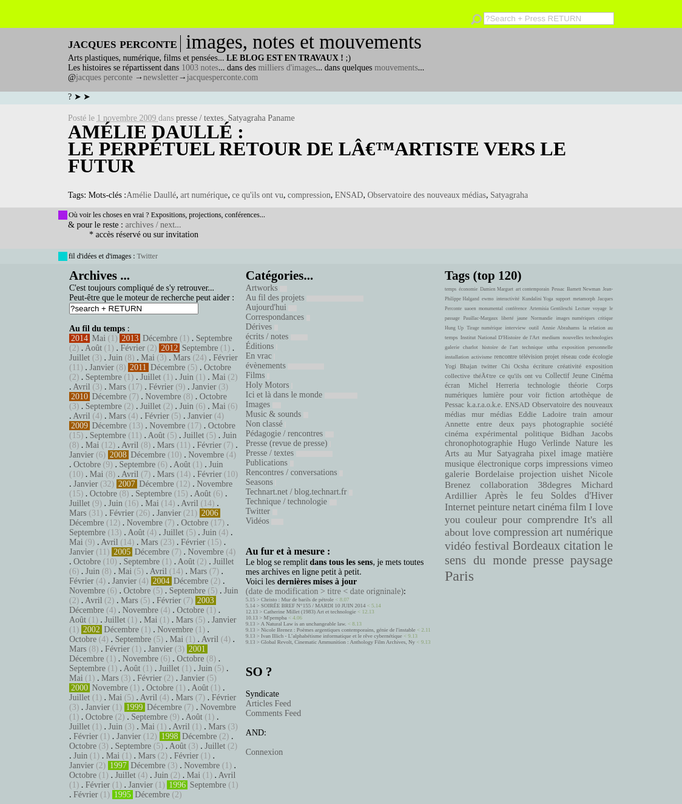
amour (603, 414)
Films (257, 375)
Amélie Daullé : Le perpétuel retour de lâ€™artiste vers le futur (317, 149)
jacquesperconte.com (222, 77)
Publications (270, 462)
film (577, 507)
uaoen (470, 308)
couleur (481, 519)
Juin (116, 357)
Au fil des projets (304, 297)
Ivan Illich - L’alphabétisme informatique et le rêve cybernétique (331, 636)
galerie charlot (461, 347)
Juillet (79, 357)
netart (523, 507)
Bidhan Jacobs (587, 433)
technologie (543, 385)
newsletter (160, 77)
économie (468, 289)
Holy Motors (269, 385)
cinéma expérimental (481, 433)
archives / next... (153, 224)
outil (534, 328)
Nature (586, 443)
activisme (481, 357)
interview (515, 328)
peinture (494, 507)
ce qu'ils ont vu (257, 195)
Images (263, 404)
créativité (569, 366)
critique (605, 318)
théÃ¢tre (484, 375)
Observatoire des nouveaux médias (426, 195)
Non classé (266, 423)
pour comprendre (540, 519)
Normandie (542, 318)
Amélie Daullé (151, 195)
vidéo (458, 545)
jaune (522, 318)
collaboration (504, 485)
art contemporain (532, 289)
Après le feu (514, 495)
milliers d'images (287, 67)
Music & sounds (277, 414)
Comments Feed (273, 713)
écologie (602, 356)
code (584, 356)
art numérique (204, 195)
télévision (531, 356)
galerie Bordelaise (479, 474)
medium (550, 337)
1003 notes (199, 67)
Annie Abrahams (560, 328)
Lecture (582, 308)
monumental (491, 308)
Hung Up (454, 328)
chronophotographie (479, 443)
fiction (555, 395)
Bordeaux (537, 545)
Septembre (214, 338)
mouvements (396, 67)
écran (452, 385)
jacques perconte (104, 77)
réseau (568, 356)
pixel (547, 453)
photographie (563, 424)
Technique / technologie (291, 501)
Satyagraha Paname (261, 118)
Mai (99, 338)
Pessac (558, 289)
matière (600, 453)
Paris (459, 576)
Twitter (147, 256)
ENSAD (349, 195)
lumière (493, 395)
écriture (543, 366)
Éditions (261, 346)
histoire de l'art (500, 347)
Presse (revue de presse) (288, 443)
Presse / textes (289, 453)
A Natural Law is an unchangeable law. (303, 624)
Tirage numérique (484, 328)
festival (491, 545)
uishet (572, 474)
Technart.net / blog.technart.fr (299, 491)
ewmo (488, 299)
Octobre (217, 367)
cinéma (552, 507)
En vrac (260, 355)
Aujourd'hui (271, 307)
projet (552, 356)
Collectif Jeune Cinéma (579, 375)
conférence (516, 308)
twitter (489, 366)
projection (537, 474)
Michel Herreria (493, 385)
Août (93, 348)
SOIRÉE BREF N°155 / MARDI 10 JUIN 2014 (313, 606)
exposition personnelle (587, 347)
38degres (555, 484)
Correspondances (278, 317)
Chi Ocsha (514, 366)
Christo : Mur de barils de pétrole (297, 599)
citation (582, 545)
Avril (81, 386)
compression (309, 195)
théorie (578, 385)
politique (539, 433)
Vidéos (264, 520)
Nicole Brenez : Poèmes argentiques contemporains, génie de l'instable (338, 630)
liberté (507, 318)
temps (450, 289)
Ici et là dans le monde (301, 394)
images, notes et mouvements (304, 42)
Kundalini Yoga (537, 299)
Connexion (264, 752)
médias (501, 414)
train (580, 414)
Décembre (160, 338)
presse (548, 560)
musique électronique (483, 463)
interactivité (507, 299)
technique (532, 347)
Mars (182, 357)
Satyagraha (509, 195)
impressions (567, 463)
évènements (285, 365)
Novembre (163, 396)
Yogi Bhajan (461, 366)
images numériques (575, 318)
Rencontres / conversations (294, 472)
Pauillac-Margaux (480, 318)
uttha (552, 347)
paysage (591, 560)
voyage (600, 308)
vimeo (602, 463)
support (563, 299)
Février (132, 348)
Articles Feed (268, 703)
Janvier (101, 367)
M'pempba (275, 618)
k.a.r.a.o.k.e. (484, 404)
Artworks (266, 287)
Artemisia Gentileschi (551, 308)
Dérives (262, 326)
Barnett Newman (583, 289)
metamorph (584, 299)
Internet (460, 507)
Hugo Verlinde (544, 443)
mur (477, 414)
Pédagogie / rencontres (290, 433)
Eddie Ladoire (542, 414)
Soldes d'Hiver (582, 495)
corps (533, 463)
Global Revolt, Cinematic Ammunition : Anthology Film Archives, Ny (338, 642)
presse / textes (200, 118)
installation (457, 357)
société (602, 424)
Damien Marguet (496, 289)
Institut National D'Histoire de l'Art (500, 337)
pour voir (525, 395)
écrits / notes (277, 336)
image (571, 453)
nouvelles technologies (587, 337)
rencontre (506, 356)
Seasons (261, 482)
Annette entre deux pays (490, 424)
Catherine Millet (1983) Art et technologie (310, 612)
